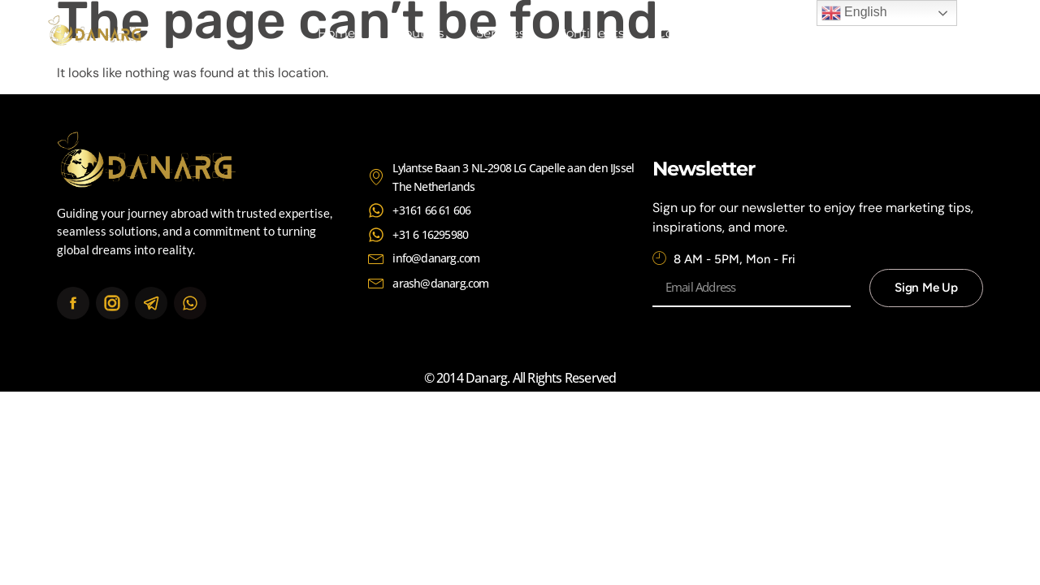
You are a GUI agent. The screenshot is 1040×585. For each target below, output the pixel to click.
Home (336, 33)
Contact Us (689, 33)
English (854, 13)
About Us (416, 33)
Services (500, 33)
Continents (590, 33)
